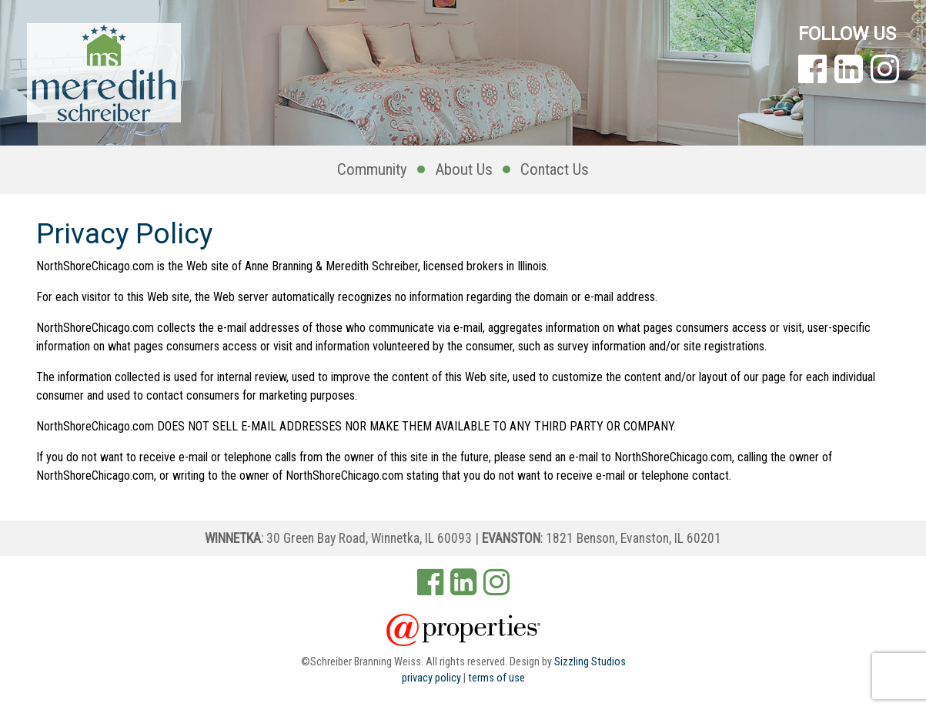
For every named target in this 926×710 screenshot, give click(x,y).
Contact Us (554, 169)
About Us (464, 169)
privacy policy (431, 678)
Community (372, 169)
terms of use (496, 678)
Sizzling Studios (590, 661)
